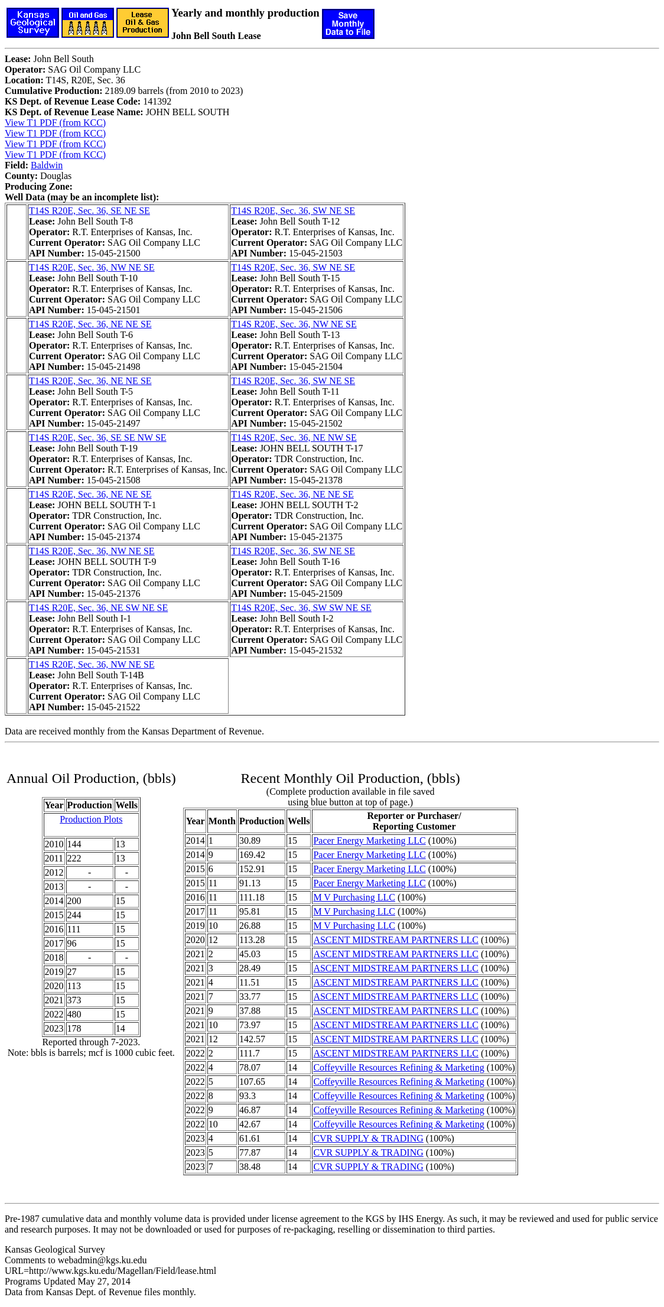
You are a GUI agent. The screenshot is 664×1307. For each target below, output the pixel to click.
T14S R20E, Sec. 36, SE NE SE (89, 211)
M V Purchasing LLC (354, 897)
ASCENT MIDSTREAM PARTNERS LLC (396, 940)
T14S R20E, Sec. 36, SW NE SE (293, 211)
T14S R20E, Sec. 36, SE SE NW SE (98, 438)
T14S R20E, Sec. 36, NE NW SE (294, 438)
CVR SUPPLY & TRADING (368, 1138)
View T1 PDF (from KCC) (55, 123)
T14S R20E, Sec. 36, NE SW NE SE (98, 608)
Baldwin (47, 165)
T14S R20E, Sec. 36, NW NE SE (92, 267)
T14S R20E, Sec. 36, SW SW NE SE (301, 608)
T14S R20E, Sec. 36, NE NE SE (90, 324)
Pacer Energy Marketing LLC (369, 840)
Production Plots (91, 819)
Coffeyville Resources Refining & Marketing (398, 1067)
